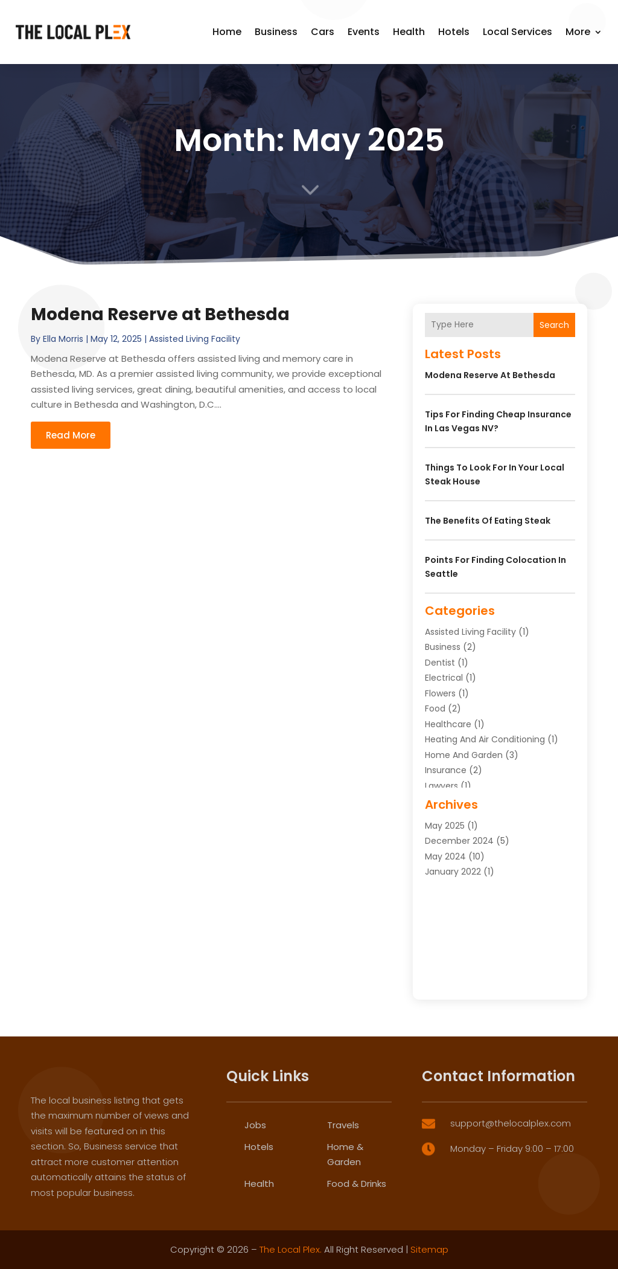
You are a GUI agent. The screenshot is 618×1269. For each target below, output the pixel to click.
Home (226, 32)
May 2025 (445, 826)
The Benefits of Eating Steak (487, 521)
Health (409, 32)
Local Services (517, 32)
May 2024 (445, 856)
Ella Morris (63, 339)
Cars (322, 32)
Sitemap (429, 1249)
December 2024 (459, 841)
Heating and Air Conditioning (485, 739)
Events (364, 32)
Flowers (440, 693)
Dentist (440, 663)
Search (554, 325)
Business (276, 32)
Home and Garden (464, 755)
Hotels (454, 32)
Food (435, 708)
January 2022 (453, 872)
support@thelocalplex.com (510, 1204)
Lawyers (441, 786)
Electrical (444, 678)
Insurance (446, 770)
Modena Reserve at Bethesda (160, 314)
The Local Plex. (291, 1249)
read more (70, 435)
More (577, 32)
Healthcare (448, 724)
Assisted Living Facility (194, 339)
